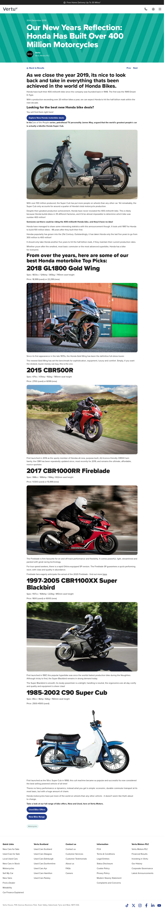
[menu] (159, 9)
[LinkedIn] (153, 906)
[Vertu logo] (10, 9)
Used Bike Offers (37, 809)
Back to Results (35, 67)
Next (135, 67)
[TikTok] (127, 906)
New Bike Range (37, 816)
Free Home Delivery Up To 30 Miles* (82, 2)
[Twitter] (133, 906)
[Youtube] (159, 906)
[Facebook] (146, 906)
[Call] (145, 9)
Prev (129, 67)
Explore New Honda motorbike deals (46, 117)
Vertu (37, 52)
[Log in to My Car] (153, 9)
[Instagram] (140, 906)
